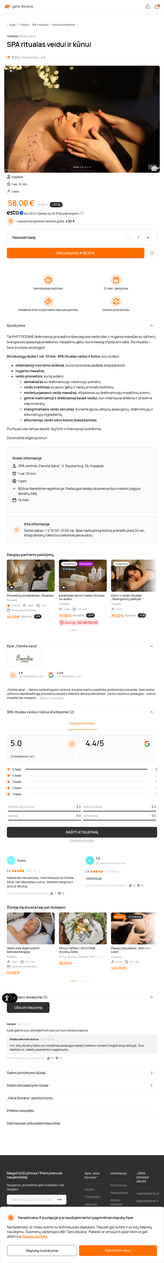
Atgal (12, 25)
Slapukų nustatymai (42, 1250)
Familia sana (27, 36)
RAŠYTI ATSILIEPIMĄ (82, 832)
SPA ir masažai (40, 25)
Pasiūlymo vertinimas (82, 723)
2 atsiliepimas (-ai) (31, 57)
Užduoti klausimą (28, 1007)
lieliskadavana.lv (147, 1201)
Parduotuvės (119, 1193)
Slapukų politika (34, 1236)
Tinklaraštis (92, 1197)
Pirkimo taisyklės (116, 1202)
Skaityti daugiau (51, 698)
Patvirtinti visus (118, 1250)
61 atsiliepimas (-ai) (31, 676)
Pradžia (24, 25)
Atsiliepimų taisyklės (82, 840)
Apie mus (91, 1204)
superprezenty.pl (147, 1193)
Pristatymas (118, 1185)
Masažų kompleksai (63, 25)
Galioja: (70, 622)
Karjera (89, 1189)
